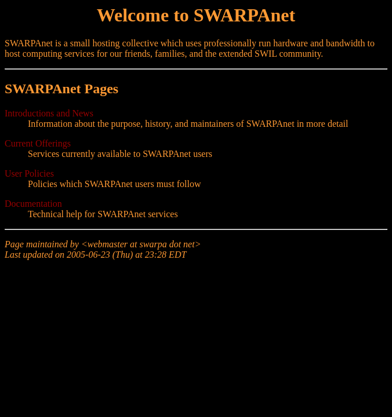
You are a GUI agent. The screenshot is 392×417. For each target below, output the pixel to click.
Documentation (33, 204)
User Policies (29, 173)
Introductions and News (49, 113)
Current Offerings (38, 143)
